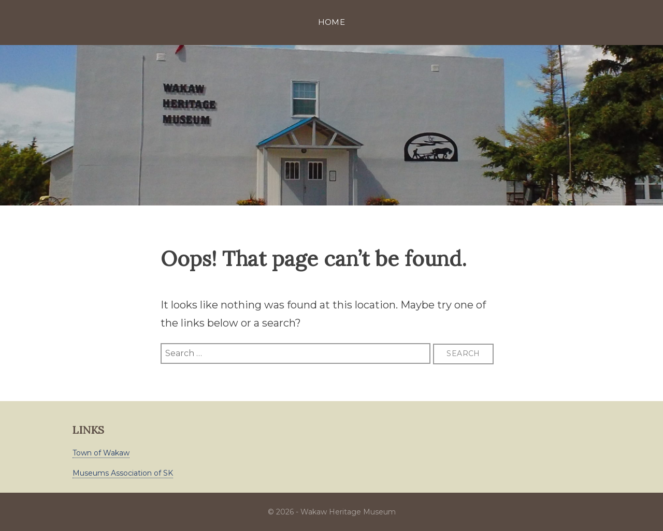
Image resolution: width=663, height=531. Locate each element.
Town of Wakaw (101, 453)
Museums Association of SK (123, 473)
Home (331, 22)
